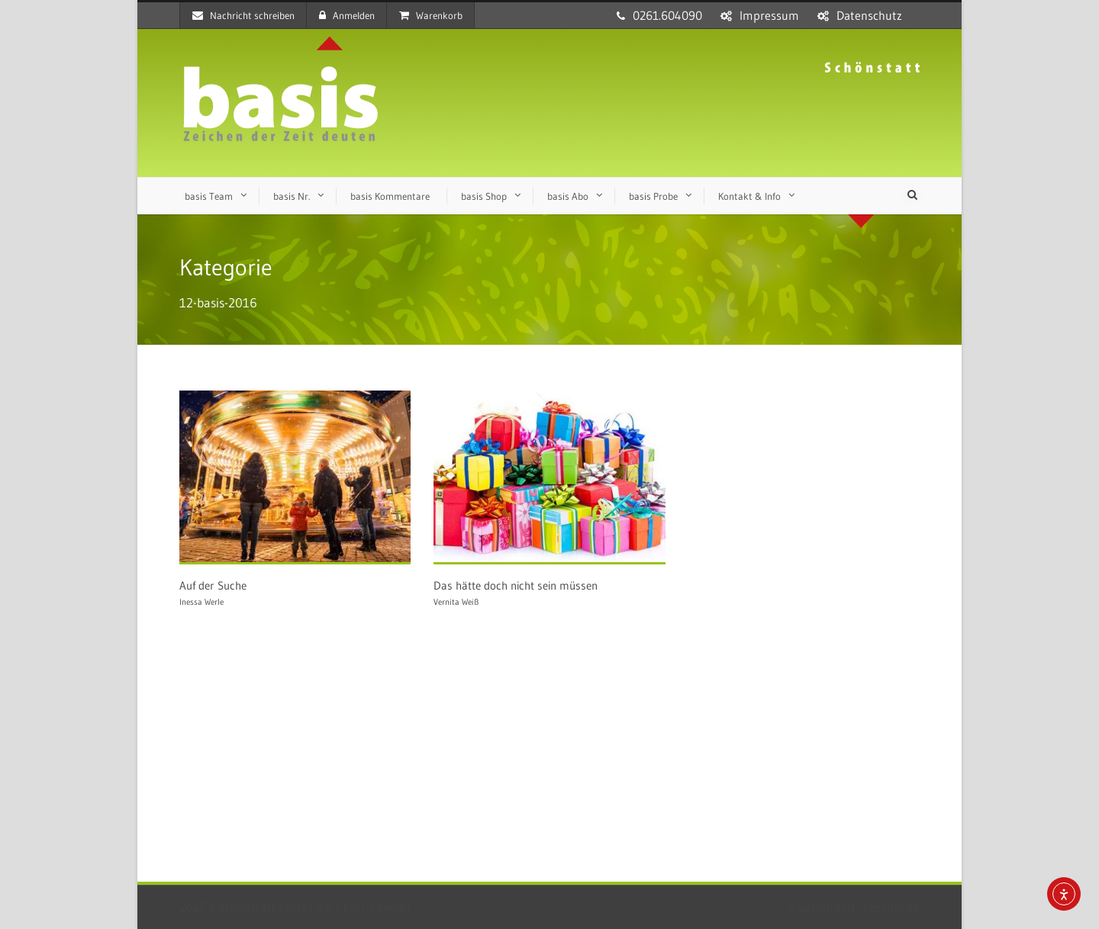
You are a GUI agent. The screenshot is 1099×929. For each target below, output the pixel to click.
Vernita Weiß (456, 601)
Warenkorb (430, 15)
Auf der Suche (213, 585)
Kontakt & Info (749, 196)
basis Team (209, 196)
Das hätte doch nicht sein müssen (515, 585)
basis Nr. (291, 196)
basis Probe (653, 196)
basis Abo (567, 196)
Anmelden (347, 15)
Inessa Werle (201, 601)
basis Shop (484, 196)
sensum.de (891, 907)
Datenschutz (869, 15)
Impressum (769, 15)
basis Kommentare (390, 196)
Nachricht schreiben (243, 15)
